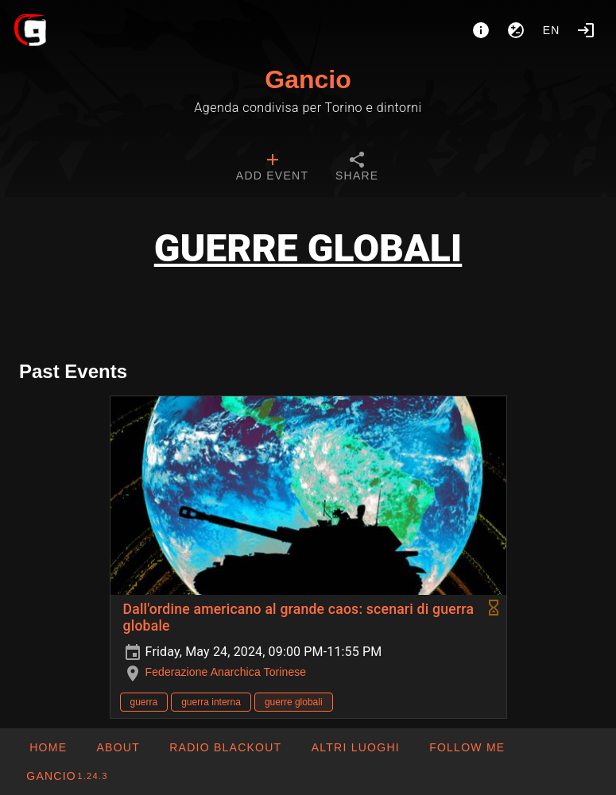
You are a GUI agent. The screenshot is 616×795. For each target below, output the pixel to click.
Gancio (308, 79)
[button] (354, 747)
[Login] (585, 30)
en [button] (551, 30)
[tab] (272, 168)
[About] (480, 30)
